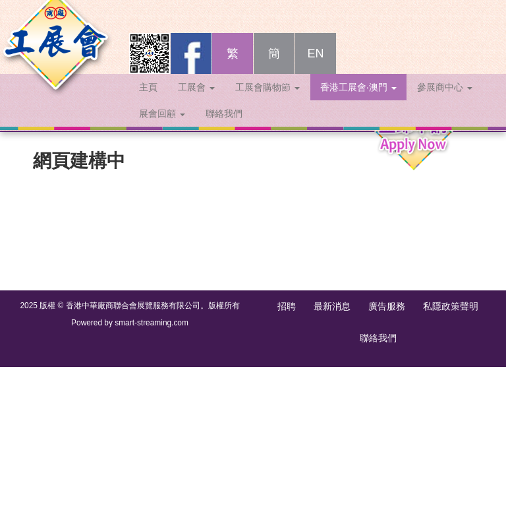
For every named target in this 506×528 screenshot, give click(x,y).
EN (315, 66)
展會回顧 (162, 126)
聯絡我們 (224, 126)
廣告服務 (386, 306)
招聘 (286, 306)
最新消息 (332, 306)
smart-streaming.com (151, 322)
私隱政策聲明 (450, 306)
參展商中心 (444, 100)
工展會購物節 (267, 100)
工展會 (196, 100)
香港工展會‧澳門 (358, 100)
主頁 (148, 100)
